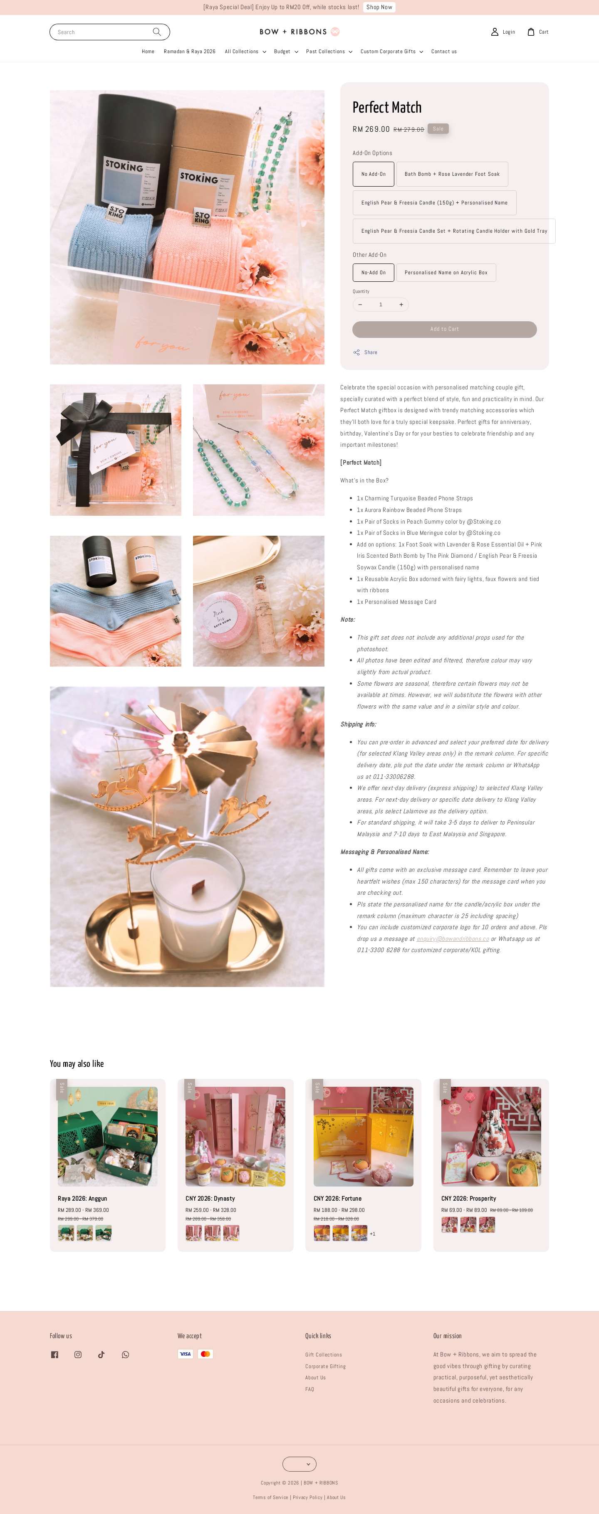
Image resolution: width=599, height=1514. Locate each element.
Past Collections (325, 51)
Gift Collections (323, 1354)
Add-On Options (372, 153)
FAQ (309, 1389)
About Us (315, 1377)
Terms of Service (270, 1497)
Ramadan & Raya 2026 (189, 51)
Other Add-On (369, 255)
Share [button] (365, 352)
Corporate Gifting (325, 1366)
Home (148, 51)
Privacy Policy (307, 1497)
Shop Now (379, 7)
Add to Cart (445, 328)
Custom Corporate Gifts (388, 51)
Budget (282, 51)
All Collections (242, 51)
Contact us (444, 51)
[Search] (157, 31)
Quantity (361, 291)
